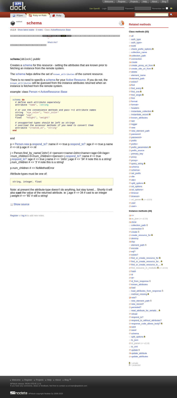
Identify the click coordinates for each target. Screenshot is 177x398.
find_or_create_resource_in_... (146, 264)
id (132, 274)
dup (133, 241)
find (133, 85)
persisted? (136, 307)
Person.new (22, 150)
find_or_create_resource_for (145, 258)
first (133, 98)
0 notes (39, 30)
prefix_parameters (140, 147)
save (133, 327)
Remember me (158, 8)
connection (136, 59)
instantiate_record (140, 114)
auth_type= (136, 42)
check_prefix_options (141, 49)
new (133, 127)
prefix (134, 140)
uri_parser (136, 199)
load (133, 287)
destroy (134, 238)
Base (68, 30)
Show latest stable (26, 30)
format (134, 101)
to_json (134, 340)
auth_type (136, 39)
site (133, 176)
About (154, 1)
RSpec (18, 15)
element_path (138, 78)
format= (135, 104)
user (133, 203)
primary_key (137, 153)
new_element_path (140, 131)
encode (134, 248)
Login (104, 8)
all (132, 36)
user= (134, 206)
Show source (21, 211)
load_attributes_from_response (146, 291)
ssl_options (136, 186)
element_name (138, 75)
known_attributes (139, 117)
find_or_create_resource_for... (145, 261)
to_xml (134, 346)
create (134, 62)
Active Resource (76, 79)
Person (33, 91)
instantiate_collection (141, 111)
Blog (164, 1)
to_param (135, 343)
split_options (137, 183)
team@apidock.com (78, 386)
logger (134, 124)
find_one (135, 91)
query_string (137, 163)
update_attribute (139, 353)
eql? (133, 251)
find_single (136, 95)
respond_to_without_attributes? (146, 320)
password (136, 134)
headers (135, 108)
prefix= (134, 144)
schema (135, 167)
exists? (134, 81)
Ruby (56, 15)
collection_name (139, 52)
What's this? (52, 42)
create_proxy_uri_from (142, 65)
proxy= (134, 160)
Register (122, 1)
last (133, 121)
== (132, 215)
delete (134, 72)
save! (134, 330)
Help (145, 1)
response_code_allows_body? (146, 323)
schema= (135, 170)
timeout (134, 193)
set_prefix (136, 173)
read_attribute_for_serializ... (144, 310)
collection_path (138, 55)
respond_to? (137, 317)
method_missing (139, 294)
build (133, 45)
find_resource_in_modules (144, 268)
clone (134, 222)
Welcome (109, 1)
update (134, 350)
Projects (134, 1)
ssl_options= (137, 189)
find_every (136, 88)
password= (136, 137)
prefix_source (137, 150)
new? (134, 297)
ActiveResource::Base (53, 91)
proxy (134, 157)
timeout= (135, 196)
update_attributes (139, 356)
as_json (135, 218)
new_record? (137, 304)
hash (133, 271)
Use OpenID (94, 8)
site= (133, 180)
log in (24, 222)
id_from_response (140, 281)
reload (134, 314)
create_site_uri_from (141, 68)
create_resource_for (141, 235)
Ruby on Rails (37, 15)
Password (129, 8)
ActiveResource (58, 30)
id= (132, 277)
